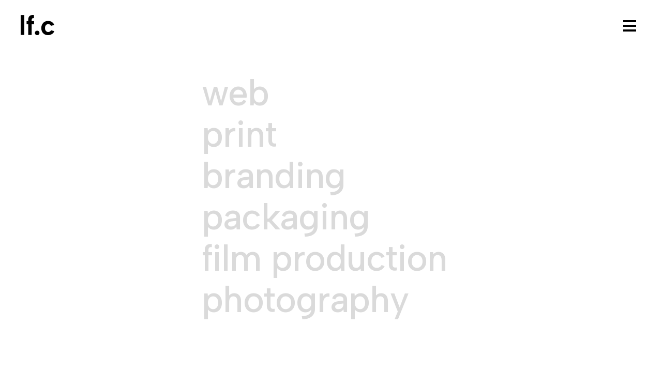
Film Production (324, 258)
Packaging (286, 217)
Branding (273, 175)
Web (235, 93)
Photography (305, 299)
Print (239, 134)
